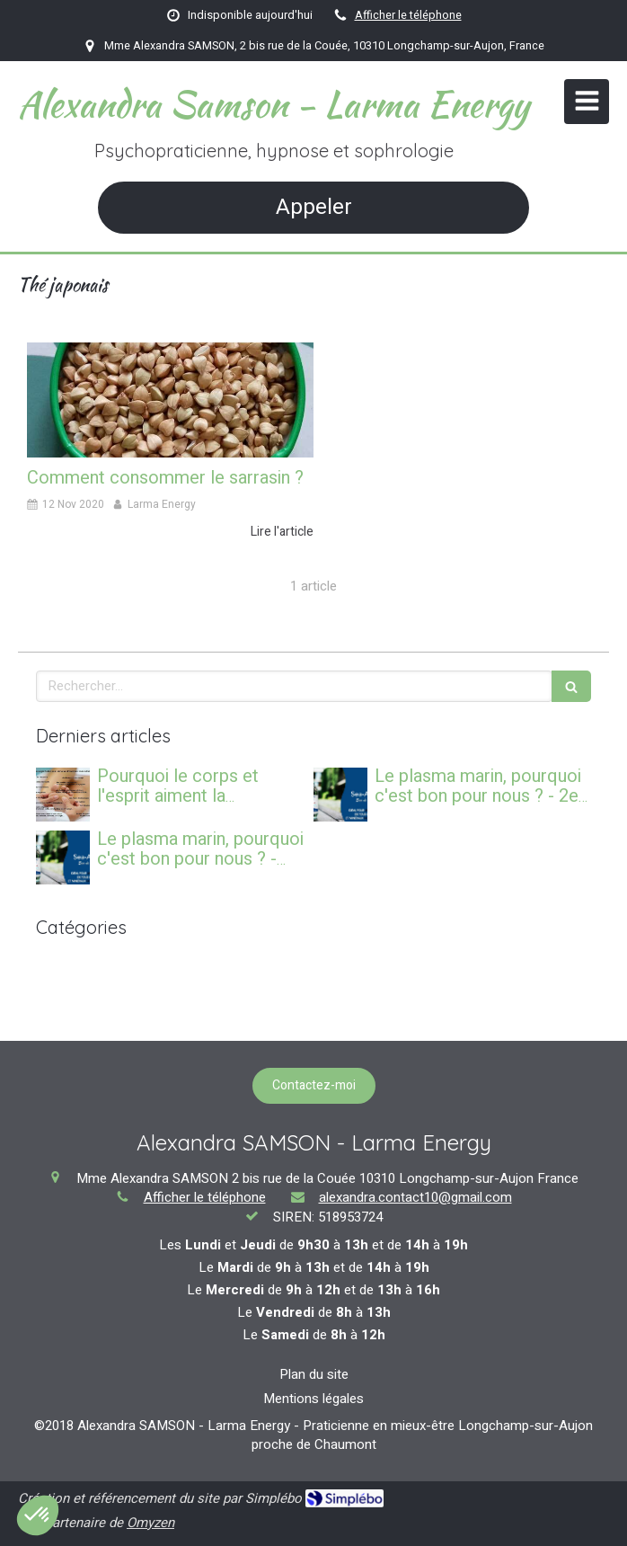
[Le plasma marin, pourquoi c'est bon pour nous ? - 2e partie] (340, 795)
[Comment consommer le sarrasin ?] (170, 400)
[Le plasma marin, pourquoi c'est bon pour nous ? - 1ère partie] (63, 857)
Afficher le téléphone (408, 15)
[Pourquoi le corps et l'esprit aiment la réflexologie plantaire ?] (63, 795)
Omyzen (150, 1523)
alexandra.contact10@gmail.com (415, 1197)
